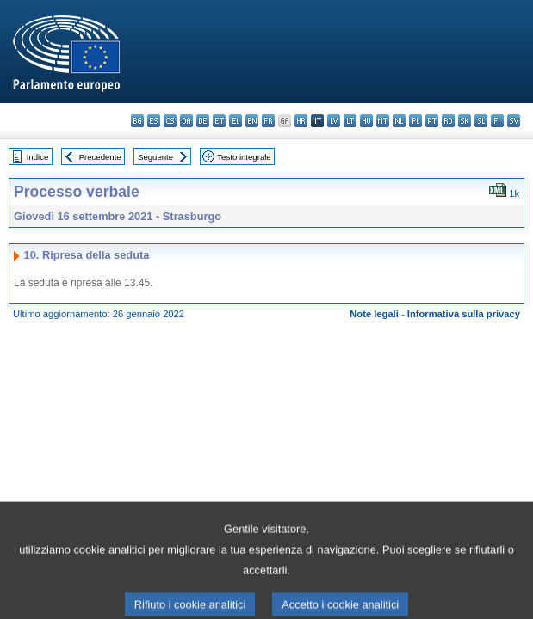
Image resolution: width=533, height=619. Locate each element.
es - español (153, 120)
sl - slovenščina (480, 120)
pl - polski (415, 120)
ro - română (448, 120)
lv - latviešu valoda (333, 120)
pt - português (431, 120)
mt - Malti (382, 120)
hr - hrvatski (300, 120)
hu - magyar (366, 120)
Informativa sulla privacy (463, 314)
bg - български (137, 120)
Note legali (374, 314)
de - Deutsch (202, 120)
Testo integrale (243, 157)
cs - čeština (170, 120)
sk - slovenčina (464, 120)
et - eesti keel (219, 120)
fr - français (268, 120)
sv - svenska (513, 120)
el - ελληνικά (235, 120)
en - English (251, 120)
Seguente (155, 157)
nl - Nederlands (399, 120)
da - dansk (186, 120)
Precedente (100, 157)
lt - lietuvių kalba (350, 120)
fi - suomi (497, 120)
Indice (38, 157)
